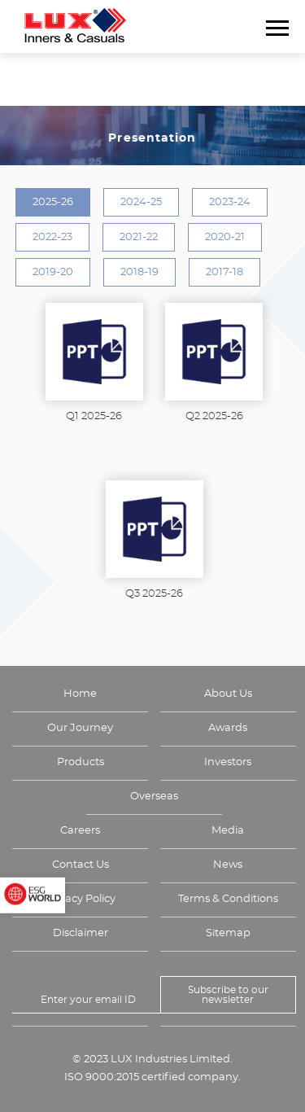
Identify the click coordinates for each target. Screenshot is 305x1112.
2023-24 (230, 202)
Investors (227, 762)
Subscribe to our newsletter (228, 995)
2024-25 (141, 202)
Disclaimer (80, 933)
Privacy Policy (80, 899)
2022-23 (52, 237)
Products (80, 762)
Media (227, 830)
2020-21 (225, 237)
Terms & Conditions (228, 899)
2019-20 (53, 272)
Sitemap (228, 933)
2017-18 (224, 272)
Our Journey (80, 728)
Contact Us (80, 865)
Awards (227, 728)
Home (80, 694)
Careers (80, 830)
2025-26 (53, 202)
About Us (228, 694)
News (227, 865)
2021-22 (139, 237)
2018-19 (139, 272)
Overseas (154, 796)
